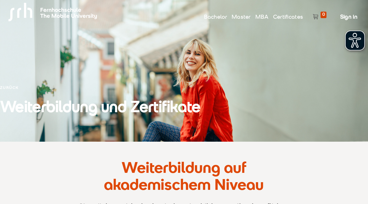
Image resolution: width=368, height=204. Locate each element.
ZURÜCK (9, 88)
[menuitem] (215, 16)
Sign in (348, 17)
